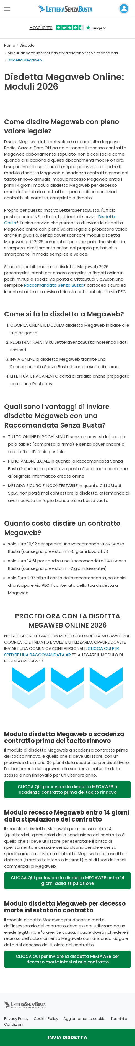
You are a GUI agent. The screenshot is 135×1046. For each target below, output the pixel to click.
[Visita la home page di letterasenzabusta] (67, 8)
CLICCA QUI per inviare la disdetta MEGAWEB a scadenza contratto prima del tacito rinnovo (67, 789)
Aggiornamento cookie (84, 1018)
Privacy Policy (16, 1018)
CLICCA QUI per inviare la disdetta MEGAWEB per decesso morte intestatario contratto (67, 959)
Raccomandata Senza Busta (54, 285)
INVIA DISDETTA (67, 1037)
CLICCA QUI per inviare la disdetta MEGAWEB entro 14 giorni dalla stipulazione (67, 880)
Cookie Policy (46, 1018)
